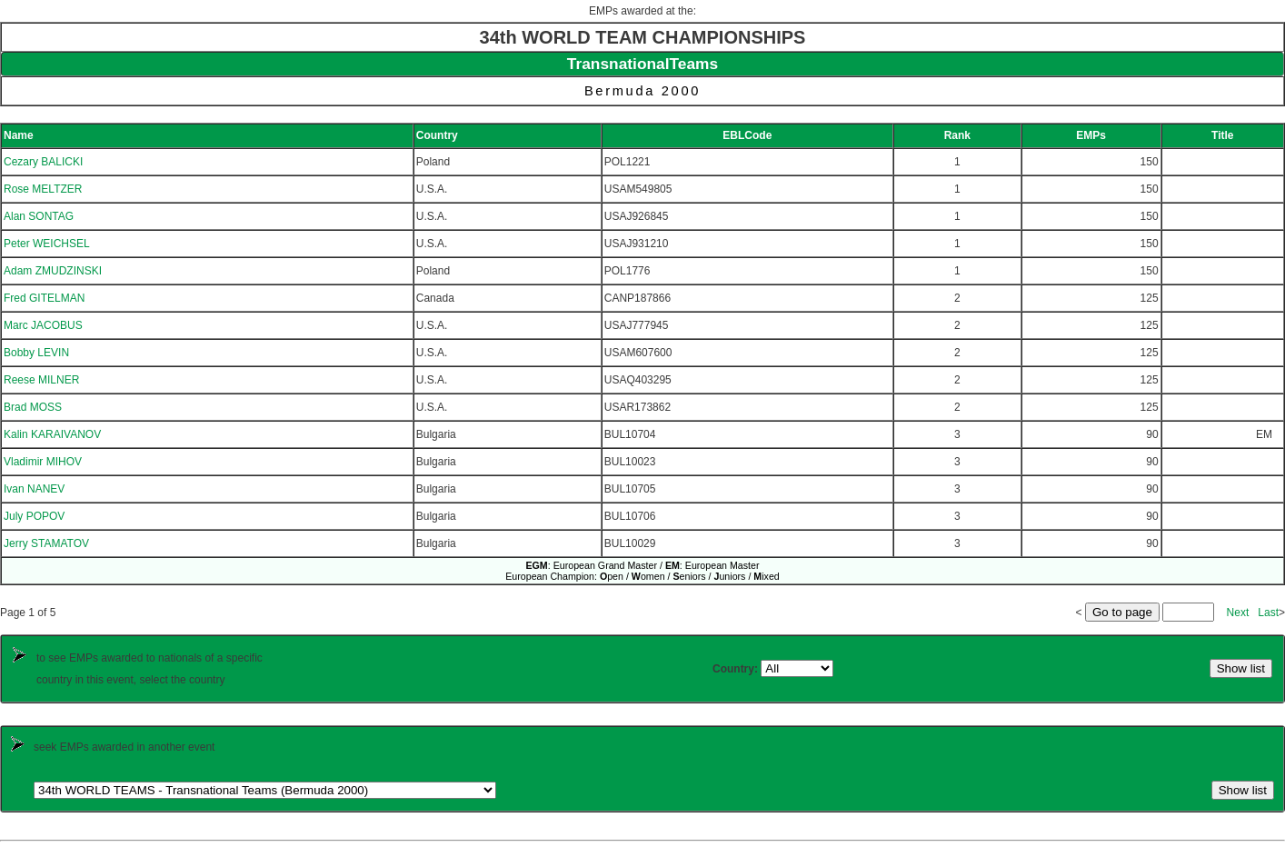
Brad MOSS (33, 407)
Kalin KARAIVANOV (52, 434)
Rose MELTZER (43, 189)
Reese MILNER (41, 380)
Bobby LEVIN (36, 352)
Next (1238, 612)
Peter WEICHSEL (47, 243)
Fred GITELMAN (44, 298)
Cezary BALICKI (43, 161)
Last (1268, 612)
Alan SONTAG (39, 216)
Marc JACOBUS (43, 325)
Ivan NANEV (34, 489)
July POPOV (34, 516)
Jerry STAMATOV (46, 543)
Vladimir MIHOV (43, 461)
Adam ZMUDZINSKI (53, 270)
